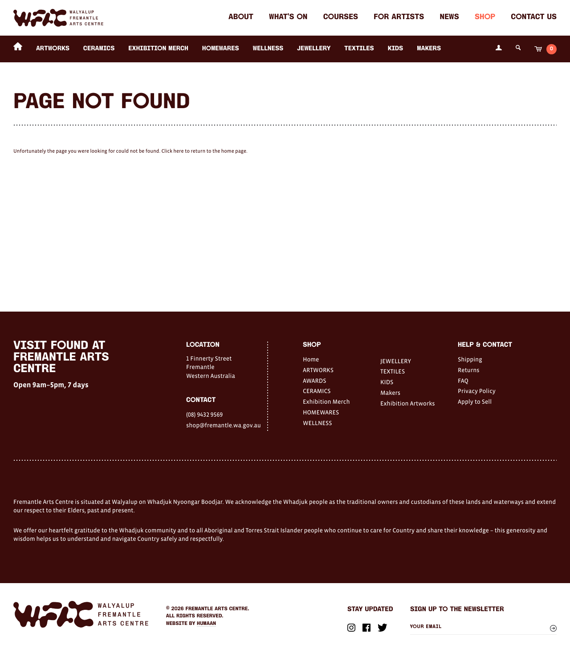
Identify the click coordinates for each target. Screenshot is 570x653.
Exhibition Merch (158, 48)
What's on (288, 17)
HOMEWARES (220, 48)
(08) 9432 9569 (204, 414)
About (240, 17)
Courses (340, 17)
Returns (469, 369)
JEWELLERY (313, 48)
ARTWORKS (52, 48)
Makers (429, 48)
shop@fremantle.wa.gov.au (223, 425)
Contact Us (534, 17)
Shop (485, 17)
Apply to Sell (475, 401)
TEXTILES (359, 48)
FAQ (463, 380)
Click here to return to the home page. (204, 151)
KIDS (395, 48)
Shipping (470, 359)
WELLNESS (268, 48)
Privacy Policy (477, 390)
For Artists (399, 17)
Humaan (206, 623)
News (449, 17)
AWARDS (314, 380)
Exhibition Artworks (407, 403)
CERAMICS (99, 48)
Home (311, 359)
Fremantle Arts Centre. (217, 609)
